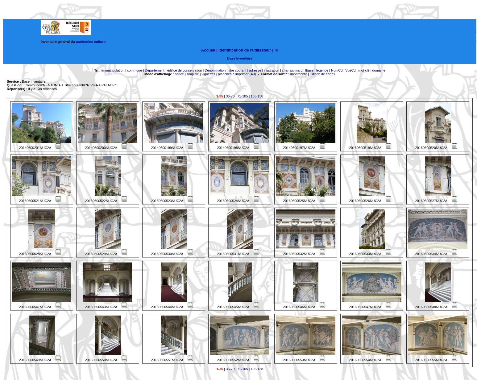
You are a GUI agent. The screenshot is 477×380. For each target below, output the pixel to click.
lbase (309, 70)
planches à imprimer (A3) (237, 74)
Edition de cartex (322, 74)
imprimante (298, 74)
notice (179, 74)
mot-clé (364, 70)
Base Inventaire (239, 58)
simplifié (193, 74)
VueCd (350, 70)
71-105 (242, 96)
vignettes (208, 74)
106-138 (257, 96)
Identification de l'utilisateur (244, 50)
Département (154, 70)
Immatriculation (112, 70)
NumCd (336, 70)
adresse (255, 70)
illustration (271, 70)
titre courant (237, 70)
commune (134, 70)
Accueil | (209, 50)
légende (322, 70)
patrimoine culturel (91, 41)
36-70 (230, 96)
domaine (378, 70)
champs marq (292, 70)
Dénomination (215, 70)
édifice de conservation (184, 70)
